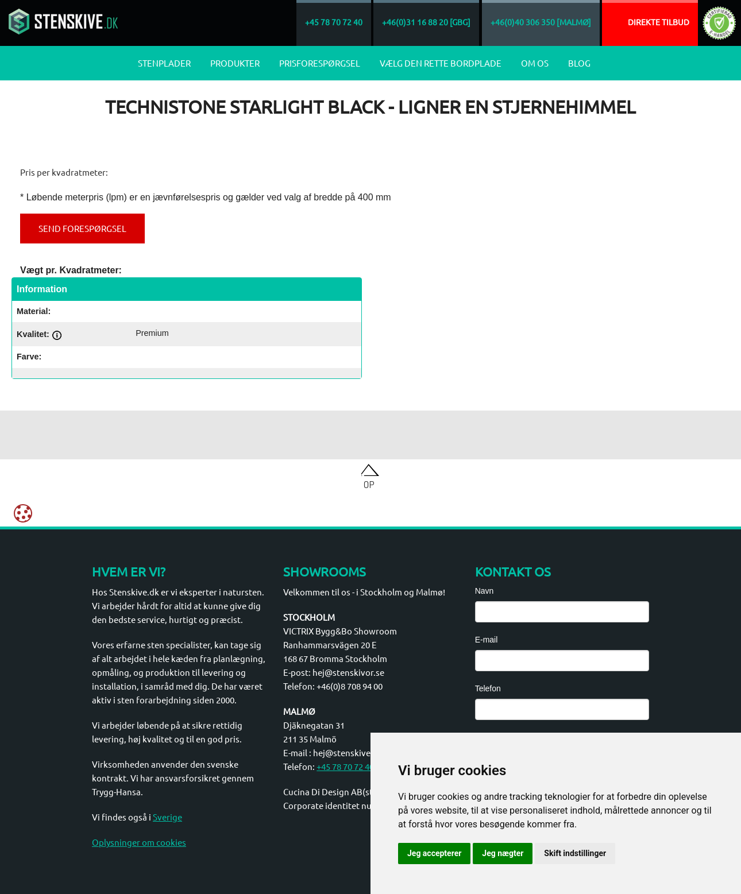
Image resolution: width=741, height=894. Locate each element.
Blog (579, 62)
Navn (484, 590)
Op (369, 484)
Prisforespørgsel (319, 62)
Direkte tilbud (658, 22)
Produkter (235, 62)
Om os (535, 62)
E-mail (486, 639)
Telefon (488, 688)
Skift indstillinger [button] (575, 853)
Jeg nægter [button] (502, 853)
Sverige (167, 816)
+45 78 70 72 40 (345, 766)
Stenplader (164, 62)
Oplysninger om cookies (139, 842)
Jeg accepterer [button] (434, 853)
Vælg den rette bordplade (440, 62)
